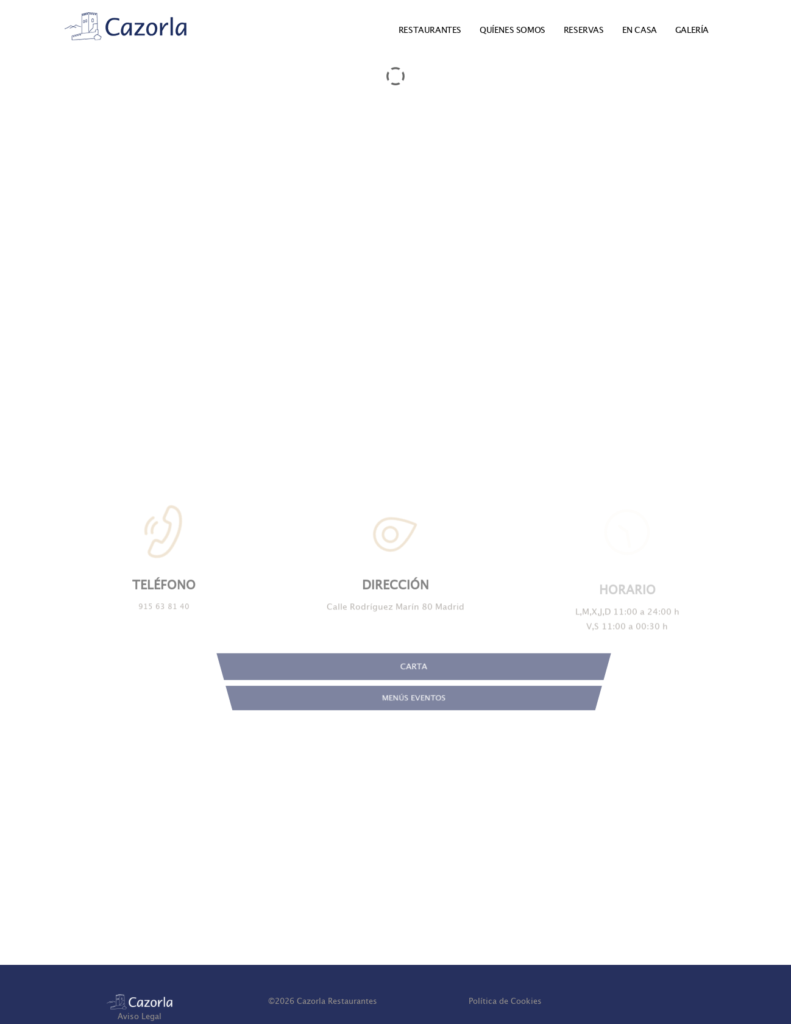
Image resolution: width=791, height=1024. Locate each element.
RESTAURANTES (430, 30)
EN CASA (639, 30)
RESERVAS (584, 30)
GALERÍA (692, 30)
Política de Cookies (505, 1001)
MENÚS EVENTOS (413, 711)
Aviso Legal (139, 1016)
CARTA (414, 679)
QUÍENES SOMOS (512, 30)
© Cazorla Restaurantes (322, 1001)
